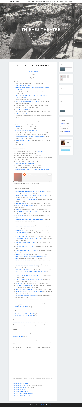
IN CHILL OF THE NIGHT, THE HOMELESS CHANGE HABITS (31, 271)
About (33, 1)
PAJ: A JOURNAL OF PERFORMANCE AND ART (27, 101)
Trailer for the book (18, 333)
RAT (57, 1)
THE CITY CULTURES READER (23, 109)
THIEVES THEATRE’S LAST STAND (24, 315)
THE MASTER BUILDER (21, 236)
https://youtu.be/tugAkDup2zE (20, 389)
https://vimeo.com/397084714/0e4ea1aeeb (23, 393)
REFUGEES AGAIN (20, 215)
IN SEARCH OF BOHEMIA (22, 269)
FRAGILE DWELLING (21, 119)
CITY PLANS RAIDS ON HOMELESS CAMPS (26, 295)
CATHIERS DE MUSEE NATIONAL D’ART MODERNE (28, 123)
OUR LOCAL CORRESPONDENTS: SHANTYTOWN (28, 291)
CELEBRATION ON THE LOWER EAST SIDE (26, 266)
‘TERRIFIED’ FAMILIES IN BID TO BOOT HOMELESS (29, 223)
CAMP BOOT (18, 209)
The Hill (66, 1)
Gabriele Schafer (63, 90)
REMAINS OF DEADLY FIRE (22, 260)
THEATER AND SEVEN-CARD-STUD (24, 313)
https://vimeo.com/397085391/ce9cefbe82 (22, 395)
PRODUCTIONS (52, 1)
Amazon (30, 85)
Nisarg (51, 404)
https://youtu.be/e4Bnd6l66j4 (20, 387)
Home (29, 1)
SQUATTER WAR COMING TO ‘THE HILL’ (26, 303)
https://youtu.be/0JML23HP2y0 (20, 391)
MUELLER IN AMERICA (21, 113)
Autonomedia (23, 85)
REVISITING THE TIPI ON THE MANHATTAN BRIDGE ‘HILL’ (30, 191)
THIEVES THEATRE (14, 1)
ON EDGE (17, 126)
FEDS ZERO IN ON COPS (21, 232)
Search (61, 64)
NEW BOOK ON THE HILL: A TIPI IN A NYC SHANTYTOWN (30, 195)
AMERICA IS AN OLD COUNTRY (23, 140)
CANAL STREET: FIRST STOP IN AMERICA (24, 340)
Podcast (71, 1)
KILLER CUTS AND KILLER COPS (24, 289)
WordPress (43, 404)
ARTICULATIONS (46, 1)
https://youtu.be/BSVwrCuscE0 (20, 383)
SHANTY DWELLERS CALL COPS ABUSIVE (26, 250)
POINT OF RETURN (20, 230)
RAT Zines (61, 1)
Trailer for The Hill (18, 336)
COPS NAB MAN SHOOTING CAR (24, 227)
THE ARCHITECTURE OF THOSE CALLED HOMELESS (29, 219)
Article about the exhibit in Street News (24, 163)
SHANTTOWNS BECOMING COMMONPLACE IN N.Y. (29, 275)
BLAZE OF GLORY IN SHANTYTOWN (25, 242)
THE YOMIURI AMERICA (21, 307)
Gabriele (17, 85)
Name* (66, 102)
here (23, 144)
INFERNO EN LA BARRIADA (22, 254)
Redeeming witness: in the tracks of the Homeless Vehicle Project (30, 136)
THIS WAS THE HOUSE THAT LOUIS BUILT (26, 199)
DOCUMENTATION (39, 1)
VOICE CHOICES (19, 283)
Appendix (22, 138)
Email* (66, 107)
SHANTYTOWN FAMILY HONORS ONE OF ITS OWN (28, 238)
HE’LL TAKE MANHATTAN (22, 299)
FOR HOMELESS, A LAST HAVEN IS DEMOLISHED (28, 211)
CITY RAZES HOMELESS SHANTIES (24, 205)
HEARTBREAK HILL (20, 203)
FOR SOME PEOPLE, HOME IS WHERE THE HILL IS (28, 279)
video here (40, 151)
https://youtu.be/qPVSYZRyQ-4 (20, 385)
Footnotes (25, 97)
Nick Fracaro (62, 88)
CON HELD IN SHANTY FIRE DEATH (24, 246)
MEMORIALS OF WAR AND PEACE (24, 285)
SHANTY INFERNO (20, 264)
